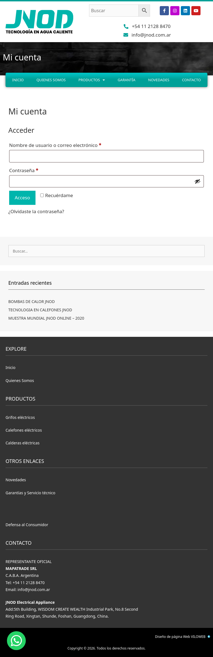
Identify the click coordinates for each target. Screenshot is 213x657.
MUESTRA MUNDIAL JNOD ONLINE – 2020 (46, 318)
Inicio (18, 79)
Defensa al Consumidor (27, 524)
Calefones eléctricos (24, 430)
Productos (91, 80)
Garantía (126, 79)
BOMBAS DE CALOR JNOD (31, 301)
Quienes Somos (50, 79)
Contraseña (36, 170)
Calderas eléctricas (22, 442)
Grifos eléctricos (20, 417)
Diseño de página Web (172, 636)
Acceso (22, 197)
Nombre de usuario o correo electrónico (67, 144)
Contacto (191, 79)
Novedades (158, 79)
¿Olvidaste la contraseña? (36, 211)
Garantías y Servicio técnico (30, 492)
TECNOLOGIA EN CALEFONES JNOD (40, 309)
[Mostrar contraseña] (197, 181)
